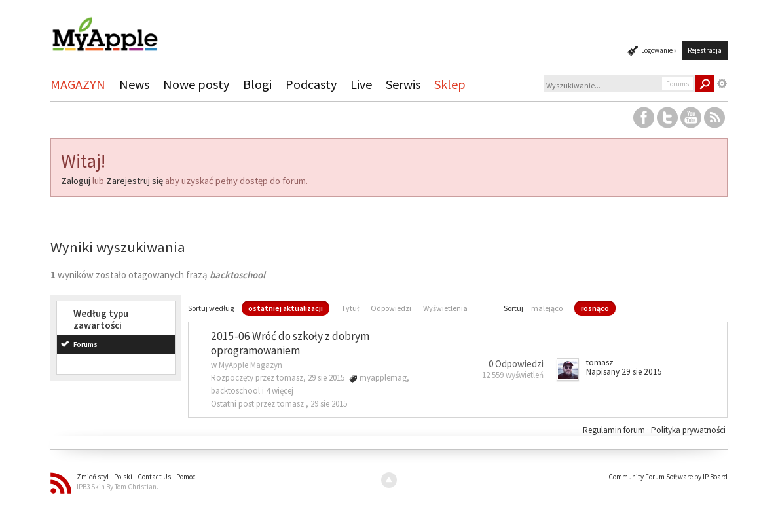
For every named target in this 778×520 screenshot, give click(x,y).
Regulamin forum (615, 430)
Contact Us (154, 476)
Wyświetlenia (445, 308)
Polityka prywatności (688, 430)
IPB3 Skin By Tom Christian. (117, 486)
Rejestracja (705, 50)
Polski (123, 476)
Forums (85, 344)
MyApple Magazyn (250, 365)
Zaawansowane (722, 84)
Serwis (403, 84)
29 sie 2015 (328, 403)
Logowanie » (658, 50)
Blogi (257, 84)
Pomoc (186, 476)
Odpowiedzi (391, 308)
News (134, 84)
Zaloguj (75, 181)
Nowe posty (196, 84)
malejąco (547, 308)
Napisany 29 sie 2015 (624, 371)
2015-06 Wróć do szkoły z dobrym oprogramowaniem (290, 343)
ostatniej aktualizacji (285, 308)
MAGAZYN (77, 84)
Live (361, 84)
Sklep (450, 84)
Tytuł (350, 308)
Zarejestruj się (134, 181)
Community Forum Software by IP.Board (668, 476)
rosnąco (595, 308)
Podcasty (311, 84)
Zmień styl (93, 476)
